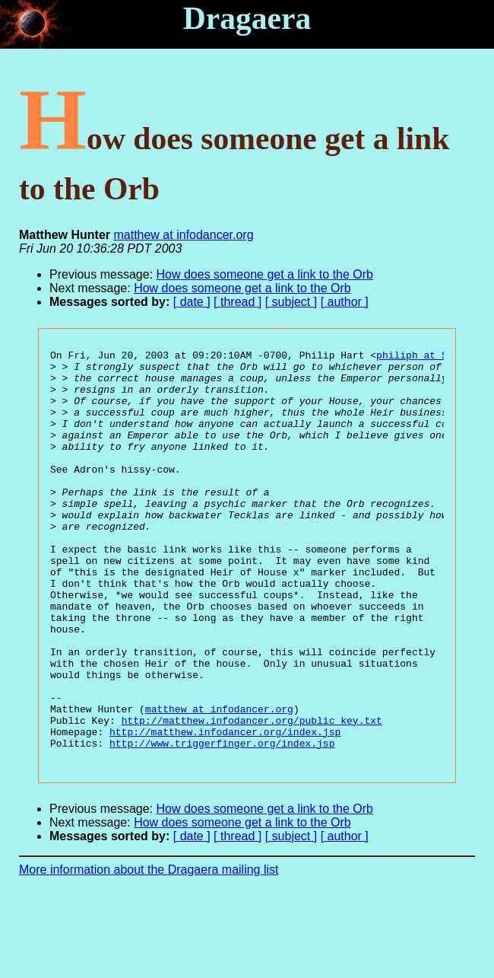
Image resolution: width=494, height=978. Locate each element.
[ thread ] (237, 301)
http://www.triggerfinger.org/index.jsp (221, 823)
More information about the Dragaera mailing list (149, 951)
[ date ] (192, 301)
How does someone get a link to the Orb (265, 274)
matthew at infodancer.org (183, 234)
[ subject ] (291, 301)
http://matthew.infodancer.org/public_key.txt (252, 795)
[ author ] (345, 301)
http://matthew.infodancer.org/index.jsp (224, 809)
